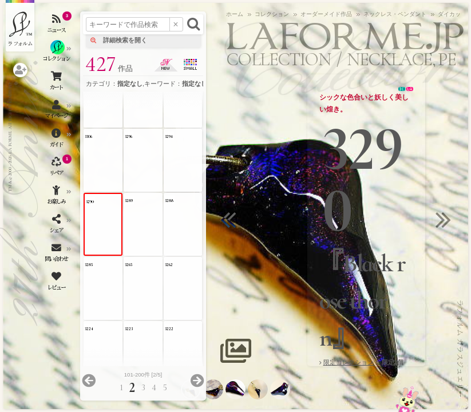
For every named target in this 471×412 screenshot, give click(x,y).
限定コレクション (348, 362)
